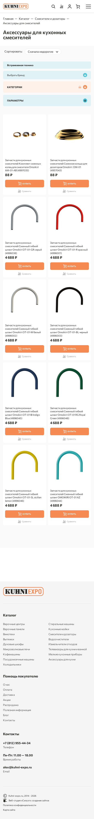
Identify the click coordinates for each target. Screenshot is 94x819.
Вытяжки (8, 639)
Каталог (24, 18)
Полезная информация (17, 710)
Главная (8, 18)
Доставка (9, 695)
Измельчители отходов (63, 644)
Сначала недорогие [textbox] (40, 51)
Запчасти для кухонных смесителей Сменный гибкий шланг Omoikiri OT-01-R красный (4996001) (69, 247)
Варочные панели (13, 629)
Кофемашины (11, 654)
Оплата (7, 689)
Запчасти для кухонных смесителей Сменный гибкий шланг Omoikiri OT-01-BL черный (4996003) (69, 330)
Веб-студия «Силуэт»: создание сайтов (26, 800)
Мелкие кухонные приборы (65, 654)
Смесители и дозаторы (50, 18)
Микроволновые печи (16, 649)
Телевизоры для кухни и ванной (68, 649)
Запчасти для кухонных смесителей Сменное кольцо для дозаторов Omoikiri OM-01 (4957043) (68, 165)
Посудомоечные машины (18, 659)
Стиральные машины (61, 624)
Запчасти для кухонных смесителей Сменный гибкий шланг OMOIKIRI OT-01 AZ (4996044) (66, 495)
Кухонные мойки (59, 629)
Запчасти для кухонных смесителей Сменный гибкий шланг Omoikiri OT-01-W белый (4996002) (23, 330)
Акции (7, 700)
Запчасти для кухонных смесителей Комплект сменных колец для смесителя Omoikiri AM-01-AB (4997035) (23, 165)
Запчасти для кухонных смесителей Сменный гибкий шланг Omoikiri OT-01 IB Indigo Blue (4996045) (22, 413)
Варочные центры (14, 624)
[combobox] (43, 52)
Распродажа (10, 705)
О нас (6, 684)
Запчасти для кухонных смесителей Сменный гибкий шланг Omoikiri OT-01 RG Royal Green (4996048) (67, 413)
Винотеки (9, 634)
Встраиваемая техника (20, 65)
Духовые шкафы (13, 644)
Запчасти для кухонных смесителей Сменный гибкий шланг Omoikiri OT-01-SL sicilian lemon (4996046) (23, 495)
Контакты (9, 720)
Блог (6, 715)
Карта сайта (9, 809)
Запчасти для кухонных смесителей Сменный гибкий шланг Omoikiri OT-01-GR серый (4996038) (23, 247)
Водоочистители (59, 639)
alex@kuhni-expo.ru (17, 767)
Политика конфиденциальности (19, 805)
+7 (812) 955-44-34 (16, 743)
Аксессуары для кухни (62, 659)
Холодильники (12, 664)
